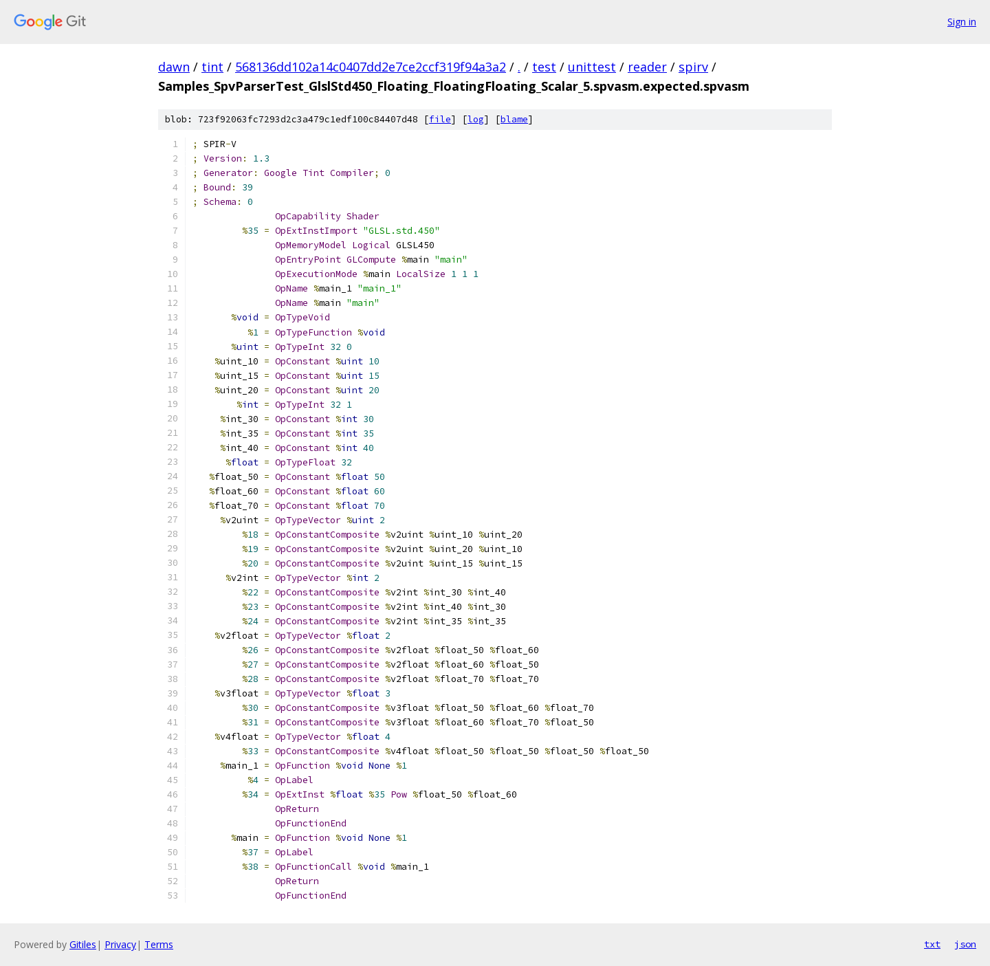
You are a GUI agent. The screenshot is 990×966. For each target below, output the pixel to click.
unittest (592, 66)
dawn (174, 66)
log (476, 119)
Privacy (120, 944)
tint (212, 66)
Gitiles (82, 944)
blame (514, 119)
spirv (693, 66)
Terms (158, 944)
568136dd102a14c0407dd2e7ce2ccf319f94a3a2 (370, 66)
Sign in (961, 21)
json (965, 944)
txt (932, 944)
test (544, 66)
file (440, 119)
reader (647, 66)
